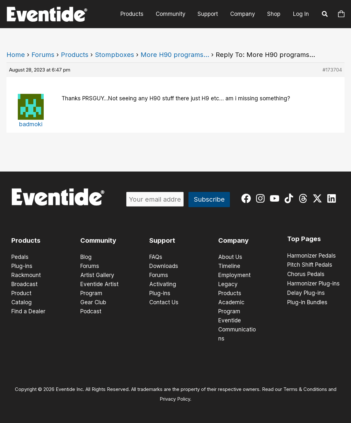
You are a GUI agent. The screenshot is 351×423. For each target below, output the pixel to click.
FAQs (155, 257)
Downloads (163, 266)
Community (174, 14)
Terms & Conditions (305, 389)
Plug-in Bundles (307, 301)
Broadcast (24, 284)
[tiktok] (290, 198)
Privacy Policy (175, 399)
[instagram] (261, 198)
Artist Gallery (97, 275)
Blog (86, 257)
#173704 (332, 70)
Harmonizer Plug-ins (313, 283)
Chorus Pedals (305, 274)
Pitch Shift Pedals (309, 265)
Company (244, 14)
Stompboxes (114, 55)
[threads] (304, 198)
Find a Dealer (28, 311)
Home (15, 55)
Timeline (229, 266)
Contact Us (163, 302)
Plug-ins (21, 266)
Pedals (19, 257)
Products (137, 14)
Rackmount (26, 275)
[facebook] (247, 198)
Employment (234, 275)
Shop (274, 14)
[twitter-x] (318, 198)
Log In (301, 14)
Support (210, 14)
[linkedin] (333, 198)
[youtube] (276, 198)
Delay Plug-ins (306, 292)
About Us (230, 257)
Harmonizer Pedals (311, 255)
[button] (325, 15)
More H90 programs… (175, 55)
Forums (42, 55)
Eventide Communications (237, 329)
